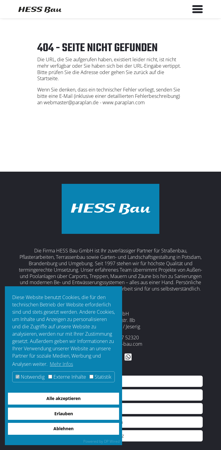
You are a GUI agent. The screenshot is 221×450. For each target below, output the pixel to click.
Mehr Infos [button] (61, 364)
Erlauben (63, 413)
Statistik (100, 376)
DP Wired (112, 441)
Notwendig (30, 376)
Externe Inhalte (67, 376)
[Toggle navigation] (197, 9)
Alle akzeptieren (63, 398)
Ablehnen (63, 428)
